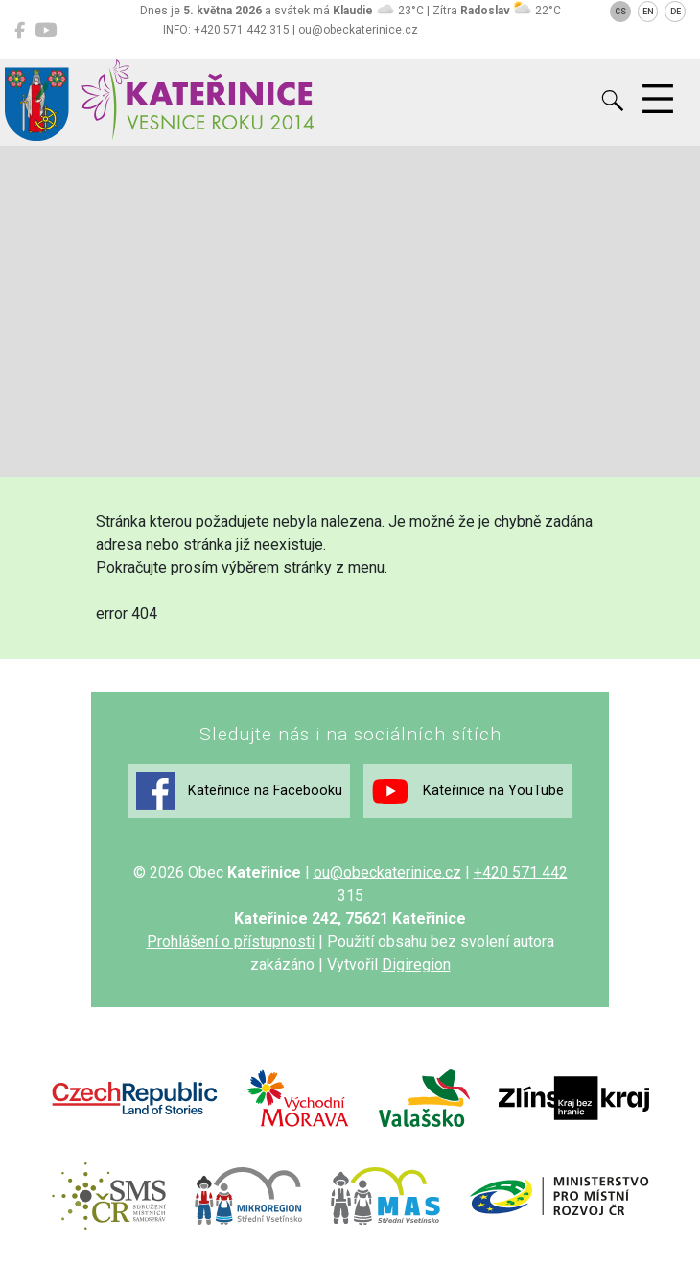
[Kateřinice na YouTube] (46, 30)
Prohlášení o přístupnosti (231, 941)
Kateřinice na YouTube (467, 791)
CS (620, 11)
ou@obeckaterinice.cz (387, 872)
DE (675, 11)
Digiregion (416, 964)
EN (648, 11)
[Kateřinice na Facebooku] (19, 30)
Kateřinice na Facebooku (239, 791)
